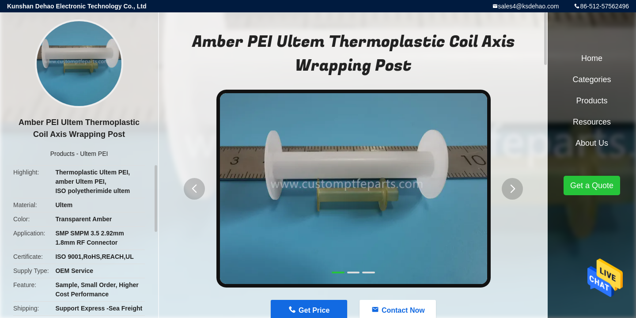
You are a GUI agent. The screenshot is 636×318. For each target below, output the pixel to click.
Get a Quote (591, 185)
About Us (591, 143)
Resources (592, 121)
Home (591, 58)
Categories (591, 79)
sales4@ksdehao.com (528, 6)
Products (62, 153)
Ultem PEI (94, 153)
